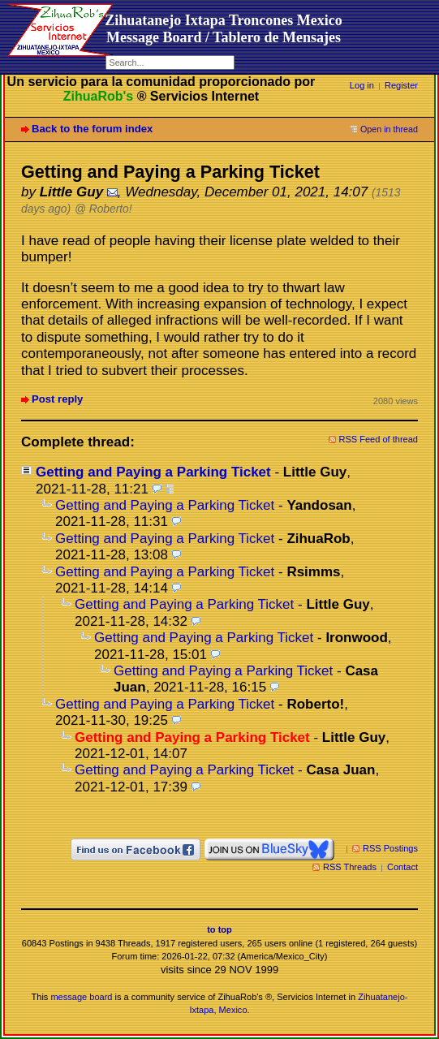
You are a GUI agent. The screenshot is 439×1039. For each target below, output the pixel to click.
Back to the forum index (92, 129)
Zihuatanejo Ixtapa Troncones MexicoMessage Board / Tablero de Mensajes (223, 28)
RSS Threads (350, 867)
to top (219, 929)
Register (401, 85)
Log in (362, 85)
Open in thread (389, 129)
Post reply (57, 399)
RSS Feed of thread (379, 439)
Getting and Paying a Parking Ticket (153, 472)
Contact (402, 867)
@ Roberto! (103, 209)
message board (81, 997)
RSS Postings (390, 848)
